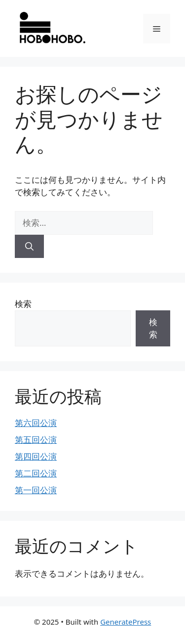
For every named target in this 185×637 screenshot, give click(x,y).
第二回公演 (36, 473)
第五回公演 (36, 439)
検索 (23, 303)
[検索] (29, 246)
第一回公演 (36, 490)
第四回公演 (36, 456)
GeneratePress (125, 622)
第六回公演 (36, 422)
